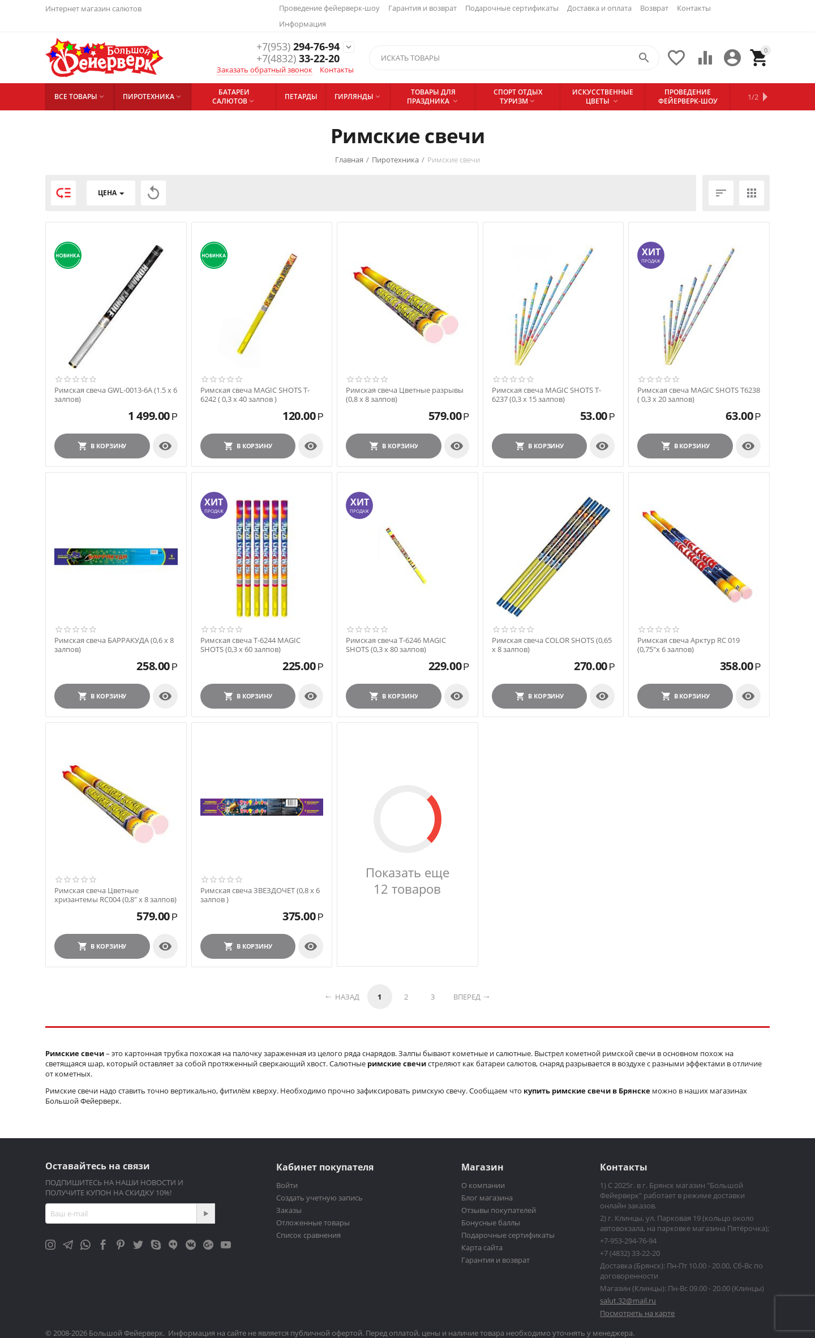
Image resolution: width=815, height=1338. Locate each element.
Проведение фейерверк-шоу (329, 8)
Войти (287, 1185)
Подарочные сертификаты (512, 8)
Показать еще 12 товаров (407, 881)
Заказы (289, 1210)
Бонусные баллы (490, 1222)
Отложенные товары (313, 1222)
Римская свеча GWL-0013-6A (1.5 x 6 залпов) (115, 395)
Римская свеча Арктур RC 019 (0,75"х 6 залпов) (688, 645)
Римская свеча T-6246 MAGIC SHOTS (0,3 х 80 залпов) (396, 645)
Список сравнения (308, 1235)
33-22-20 (298, 59)
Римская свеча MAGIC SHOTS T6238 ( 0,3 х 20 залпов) (698, 395)
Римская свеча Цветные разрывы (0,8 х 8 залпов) (405, 395)
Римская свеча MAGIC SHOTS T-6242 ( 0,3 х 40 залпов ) (255, 395)
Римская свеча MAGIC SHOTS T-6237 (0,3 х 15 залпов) (546, 395)
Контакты (694, 8)
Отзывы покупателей (498, 1210)
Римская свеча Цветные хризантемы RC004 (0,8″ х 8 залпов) (115, 895)
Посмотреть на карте (637, 1313)
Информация (302, 24)
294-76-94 (298, 46)
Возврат (654, 8)
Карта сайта (482, 1247)
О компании (483, 1185)
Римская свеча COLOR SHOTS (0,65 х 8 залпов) (552, 645)
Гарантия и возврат (422, 8)
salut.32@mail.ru (628, 1301)
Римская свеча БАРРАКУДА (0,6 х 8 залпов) (114, 645)
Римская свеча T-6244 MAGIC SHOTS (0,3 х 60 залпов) (250, 645)
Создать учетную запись (319, 1198)
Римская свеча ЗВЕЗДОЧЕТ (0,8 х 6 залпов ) (260, 895)
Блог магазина (487, 1198)
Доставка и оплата (599, 8)
